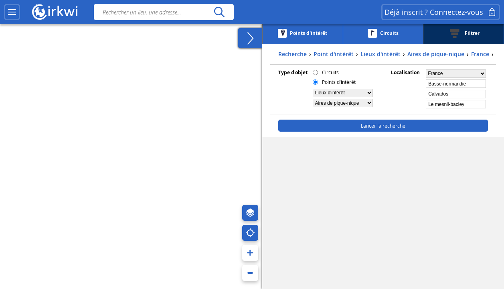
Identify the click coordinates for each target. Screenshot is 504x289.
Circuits (330, 72)
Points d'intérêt (339, 82)
